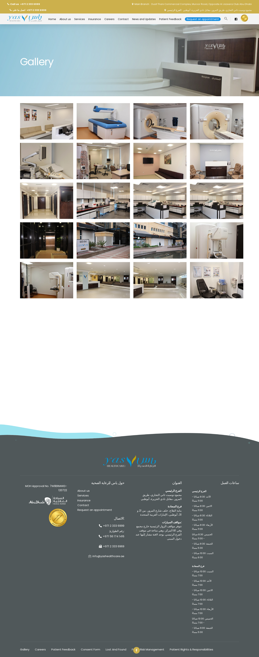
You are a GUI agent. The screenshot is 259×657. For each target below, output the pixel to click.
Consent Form (90, 649)
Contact (83, 505)
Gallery (24, 649)
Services (83, 495)
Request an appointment (94, 510)
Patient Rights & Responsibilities (191, 649)
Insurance (84, 500)
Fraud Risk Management (148, 649)
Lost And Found (116, 649)
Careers (40, 649)
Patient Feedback (63, 649)
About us (83, 491)
